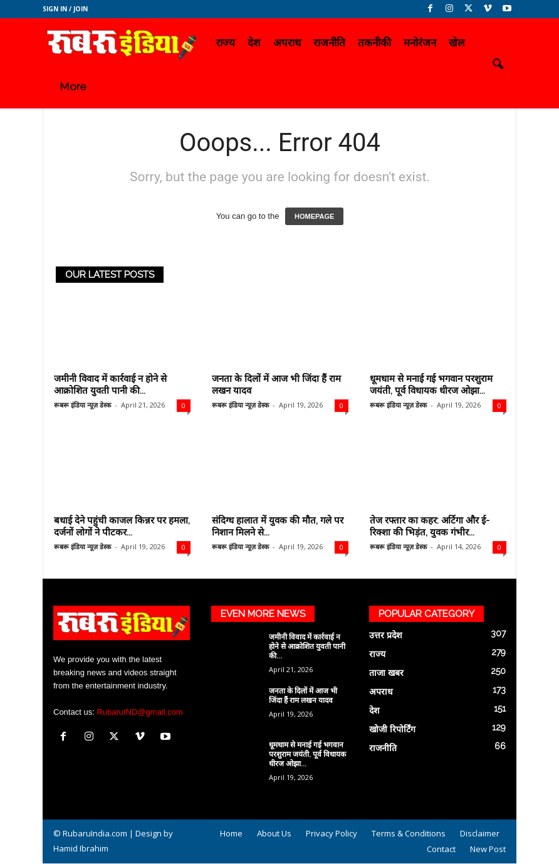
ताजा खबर (386, 673)
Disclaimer (479, 833)
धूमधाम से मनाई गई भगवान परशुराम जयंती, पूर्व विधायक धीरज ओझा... (431, 384)
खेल (457, 42)
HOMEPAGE (314, 216)
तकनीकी (374, 42)
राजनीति (329, 42)
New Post (488, 849)
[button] (497, 64)
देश (254, 42)
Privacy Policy (331, 833)
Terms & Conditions (409, 833)
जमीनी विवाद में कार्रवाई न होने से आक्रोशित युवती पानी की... (110, 384)
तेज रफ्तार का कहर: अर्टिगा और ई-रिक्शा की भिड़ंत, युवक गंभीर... (429, 526)
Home (231, 833)
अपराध (287, 42)
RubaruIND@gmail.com (139, 712)
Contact (441, 849)
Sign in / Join (65, 8)
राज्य (225, 42)
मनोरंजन (420, 42)
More (73, 86)
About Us (274, 833)
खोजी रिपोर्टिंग (392, 729)
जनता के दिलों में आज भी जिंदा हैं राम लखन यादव (303, 696)
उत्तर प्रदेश (385, 635)
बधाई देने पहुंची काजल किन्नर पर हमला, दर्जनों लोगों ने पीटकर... (122, 526)
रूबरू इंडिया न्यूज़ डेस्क (82, 404)
